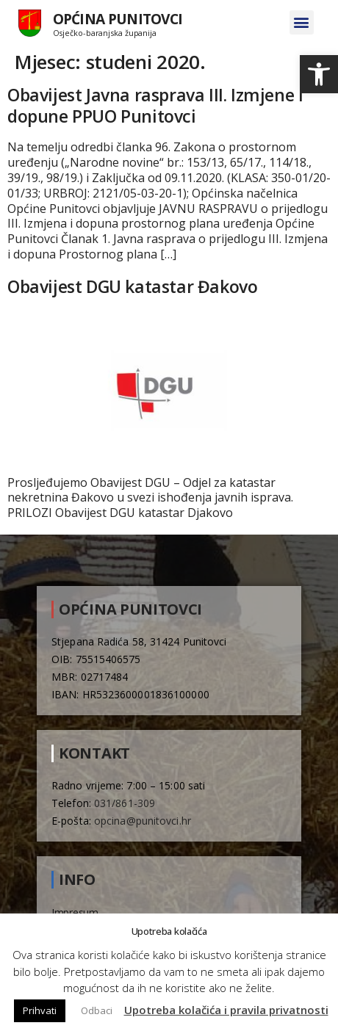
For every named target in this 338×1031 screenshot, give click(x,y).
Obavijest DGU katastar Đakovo (132, 286)
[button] (319, 74)
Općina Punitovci (118, 19)
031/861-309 (124, 803)
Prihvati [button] (40, 1010)
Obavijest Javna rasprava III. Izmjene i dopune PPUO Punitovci (155, 106)
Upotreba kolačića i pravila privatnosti (226, 1009)
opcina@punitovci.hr (142, 821)
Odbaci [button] (96, 1010)
